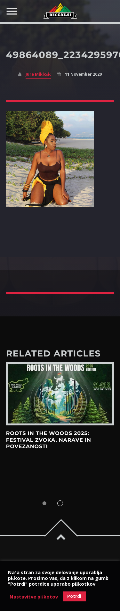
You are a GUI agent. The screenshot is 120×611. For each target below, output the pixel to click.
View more (60, 393)
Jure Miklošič (38, 74)
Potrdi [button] (74, 596)
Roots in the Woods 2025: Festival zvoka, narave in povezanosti (48, 440)
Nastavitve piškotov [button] (34, 596)
